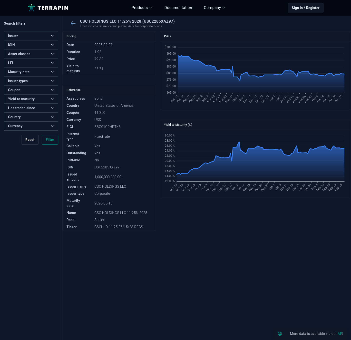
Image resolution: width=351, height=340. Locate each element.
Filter (50, 140)
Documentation (178, 7)
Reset (30, 140)
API (340, 334)
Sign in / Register (306, 8)
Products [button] (142, 7)
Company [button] (215, 7)
